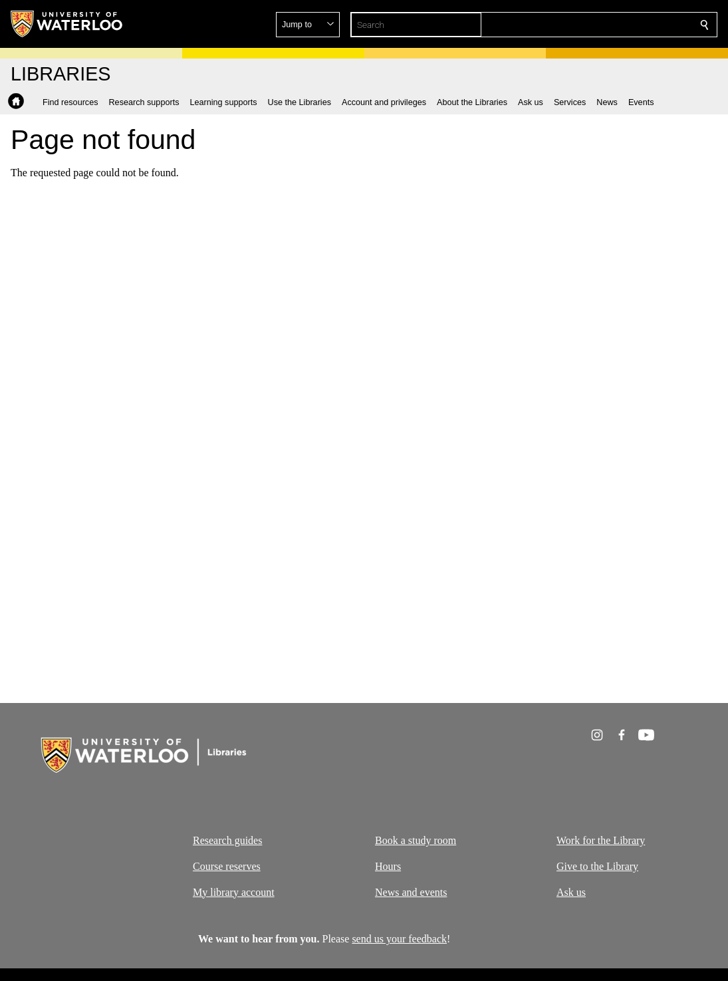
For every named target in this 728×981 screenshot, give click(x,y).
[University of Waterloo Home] (67, 24)
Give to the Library (597, 865)
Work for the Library (600, 840)
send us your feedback (399, 938)
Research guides (227, 840)
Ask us (571, 891)
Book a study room (415, 840)
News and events (411, 891)
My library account (234, 891)
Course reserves (227, 865)
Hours (388, 865)
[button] (608, 25)
